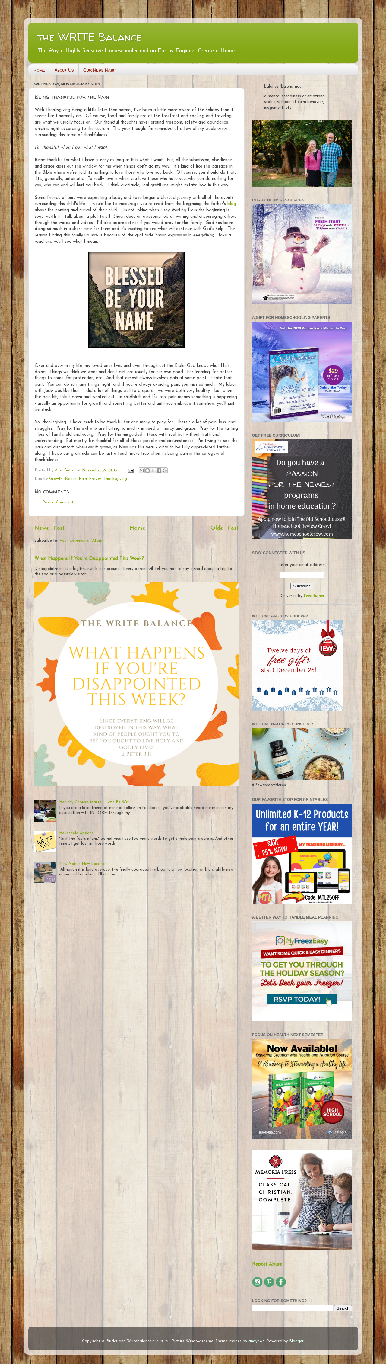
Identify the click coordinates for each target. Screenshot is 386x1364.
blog (231, 204)
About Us (64, 70)
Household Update (76, 833)
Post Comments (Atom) (81, 541)
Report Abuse (267, 1264)
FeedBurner (314, 596)
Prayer (95, 479)
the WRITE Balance (89, 36)
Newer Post (49, 528)
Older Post (224, 528)
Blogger (296, 1341)
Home (39, 70)
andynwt (256, 1341)
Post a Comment (58, 502)
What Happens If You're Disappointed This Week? (89, 558)
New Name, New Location (83, 864)
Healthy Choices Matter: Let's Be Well (94, 802)
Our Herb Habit (99, 70)
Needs (71, 479)
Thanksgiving (115, 479)
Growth (56, 479)
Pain (83, 479)
